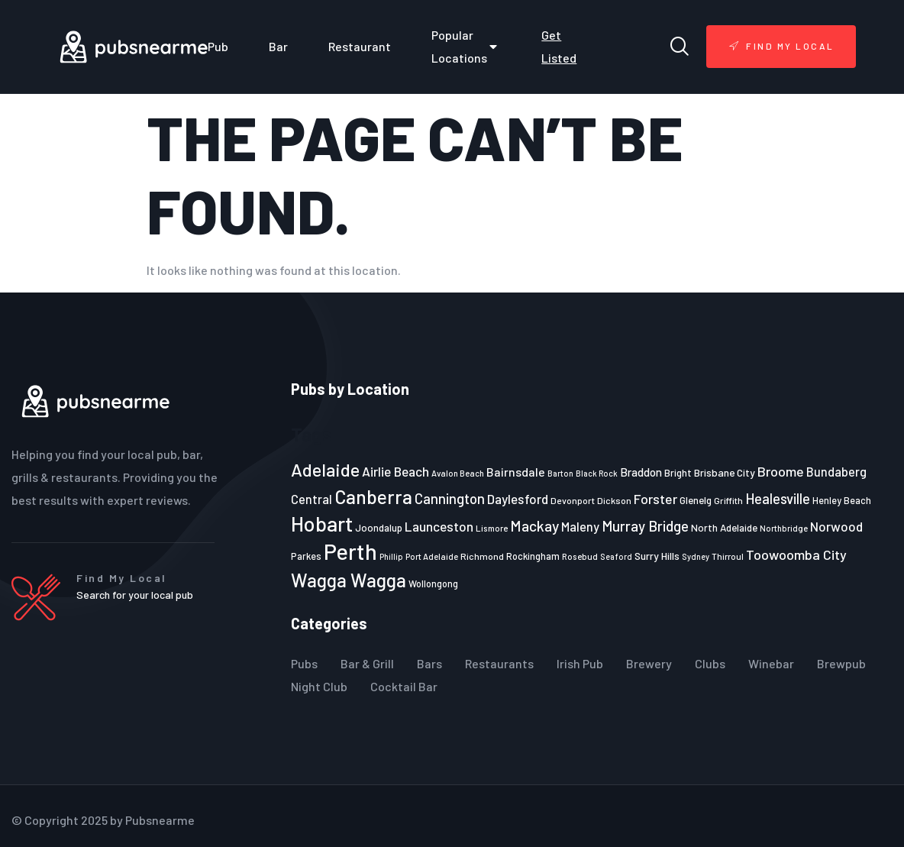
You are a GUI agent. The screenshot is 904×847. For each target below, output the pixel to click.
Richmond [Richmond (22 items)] (482, 556)
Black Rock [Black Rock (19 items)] (597, 473)
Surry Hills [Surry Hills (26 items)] (657, 555)
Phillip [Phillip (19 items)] (391, 556)
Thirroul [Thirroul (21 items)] (728, 556)
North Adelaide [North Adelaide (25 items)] (724, 528)
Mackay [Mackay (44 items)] (534, 526)
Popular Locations (466, 46)
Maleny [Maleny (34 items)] (580, 526)
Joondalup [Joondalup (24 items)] (378, 528)
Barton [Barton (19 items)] (560, 473)
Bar (278, 46)
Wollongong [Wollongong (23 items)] (433, 583)
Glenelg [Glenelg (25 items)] (696, 500)
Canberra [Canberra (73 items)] (373, 496)
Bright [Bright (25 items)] (678, 473)
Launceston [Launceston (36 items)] (439, 526)
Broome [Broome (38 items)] (780, 471)
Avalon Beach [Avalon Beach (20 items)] (457, 473)
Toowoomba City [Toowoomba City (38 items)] (796, 554)
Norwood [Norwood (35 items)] (836, 526)
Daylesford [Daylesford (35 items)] (517, 498)
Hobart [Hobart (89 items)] (322, 523)
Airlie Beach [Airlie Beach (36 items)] (395, 471)
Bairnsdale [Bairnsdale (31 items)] (515, 471)
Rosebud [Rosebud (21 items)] (580, 556)
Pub (218, 46)
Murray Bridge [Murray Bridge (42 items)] (645, 526)
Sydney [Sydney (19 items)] (695, 556)
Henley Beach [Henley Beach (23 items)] (841, 500)
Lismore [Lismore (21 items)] (492, 527)
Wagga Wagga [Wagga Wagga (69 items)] (348, 579)
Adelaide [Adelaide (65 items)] (325, 469)
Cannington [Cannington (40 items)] (450, 498)
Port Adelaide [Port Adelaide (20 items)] (431, 556)
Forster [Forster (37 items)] (655, 498)
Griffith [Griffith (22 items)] (728, 500)
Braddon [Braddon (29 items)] (641, 472)
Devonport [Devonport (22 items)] (572, 500)
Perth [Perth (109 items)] (350, 551)
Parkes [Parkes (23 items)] (306, 556)
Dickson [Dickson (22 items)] (614, 500)
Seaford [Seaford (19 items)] (616, 556)
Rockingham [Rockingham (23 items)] (533, 556)
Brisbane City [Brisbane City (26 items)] (724, 472)
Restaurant (359, 46)
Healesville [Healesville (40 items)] (777, 498)
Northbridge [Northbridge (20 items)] (784, 528)
